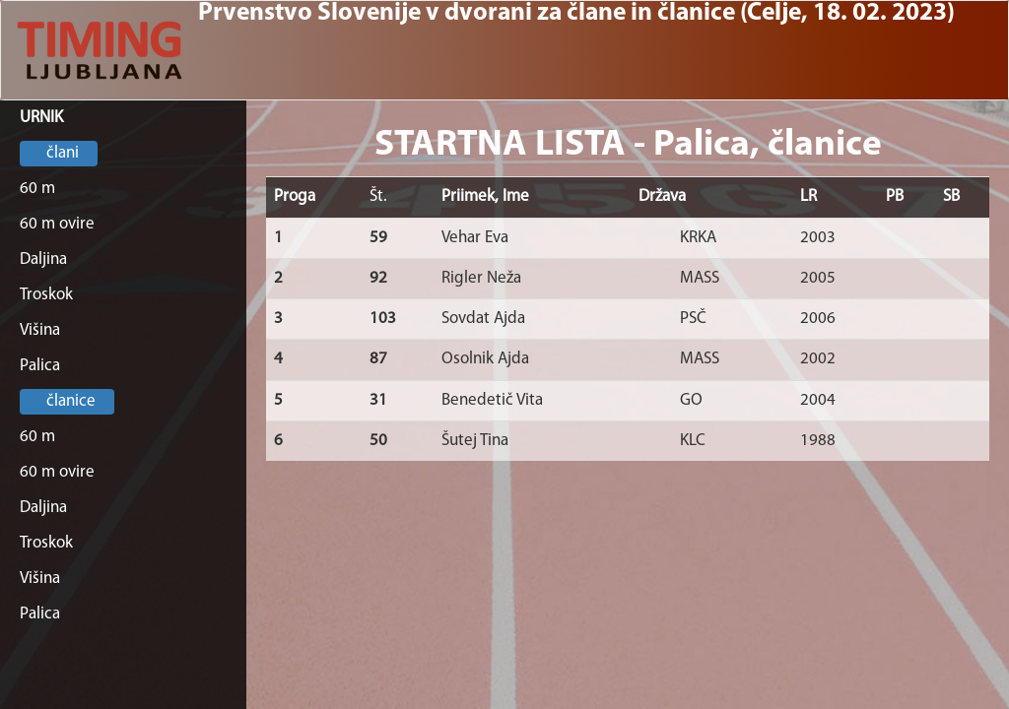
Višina (40, 330)
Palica (40, 365)
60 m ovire (57, 224)
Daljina (43, 259)
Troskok (46, 295)
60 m (37, 188)
